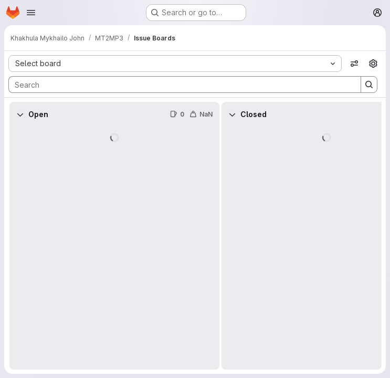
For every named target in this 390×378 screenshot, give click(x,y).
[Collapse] (20, 114)
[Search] (179, 84)
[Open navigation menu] (31, 12)
